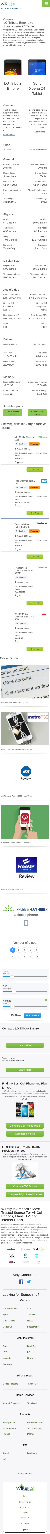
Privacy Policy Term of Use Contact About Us (25, 1510)
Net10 (30, 1321)
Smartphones (9, 1422)
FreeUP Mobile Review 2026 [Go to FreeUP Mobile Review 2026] (12, 889)
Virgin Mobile (9, 1321)
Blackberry (32, 1453)
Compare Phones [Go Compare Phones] (25, 1133)
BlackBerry (32, 1346)
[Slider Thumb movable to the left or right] (12, 977)
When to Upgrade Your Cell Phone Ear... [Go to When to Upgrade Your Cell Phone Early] (16, 843)
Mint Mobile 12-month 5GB (25, 438)
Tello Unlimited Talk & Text (25, 482)
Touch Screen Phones (9, 1431)
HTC (5, 1352)
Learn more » (9, 135)
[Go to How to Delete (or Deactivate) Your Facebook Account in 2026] (25, 681)
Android (6, 1453)
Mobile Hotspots (10, 1384)
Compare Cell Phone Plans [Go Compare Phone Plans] (25, 1125)
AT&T (30, 1308)
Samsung (7, 1364)
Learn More (24, 1045)
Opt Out (25, 1530)
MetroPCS (8, 1327)
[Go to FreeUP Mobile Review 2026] (25, 868)
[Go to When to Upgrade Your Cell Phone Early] (25, 822)
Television (32, 1403)
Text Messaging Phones (34, 1431)
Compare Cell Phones (9, 8)
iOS (4, 1459)
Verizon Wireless (11, 1308)
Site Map (25, 1524)
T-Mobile (31, 1315)
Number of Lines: (25, 942)
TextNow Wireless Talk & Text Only (23, 525)
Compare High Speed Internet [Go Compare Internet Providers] (25, 1194)
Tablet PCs (32, 1384)
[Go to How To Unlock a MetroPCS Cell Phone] (25, 728)
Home (25, 1496)
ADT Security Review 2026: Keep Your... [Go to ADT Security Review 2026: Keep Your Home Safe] (16, 796)
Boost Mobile (33, 1327)
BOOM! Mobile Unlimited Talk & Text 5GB (24, 616)
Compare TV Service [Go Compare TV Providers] (25, 1186)
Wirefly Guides (25, 1473)
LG (28, 1352)
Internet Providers (11, 1403)
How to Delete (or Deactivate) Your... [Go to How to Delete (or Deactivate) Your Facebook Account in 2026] (15, 703)
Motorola (7, 1358)
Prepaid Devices (35, 1422)
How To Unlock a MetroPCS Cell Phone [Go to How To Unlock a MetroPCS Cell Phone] (16, 749)
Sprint (5, 1315)
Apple (5, 1346)
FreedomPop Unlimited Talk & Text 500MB (24, 570)
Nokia (30, 1358)
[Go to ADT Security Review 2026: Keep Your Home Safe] (25, 775)
